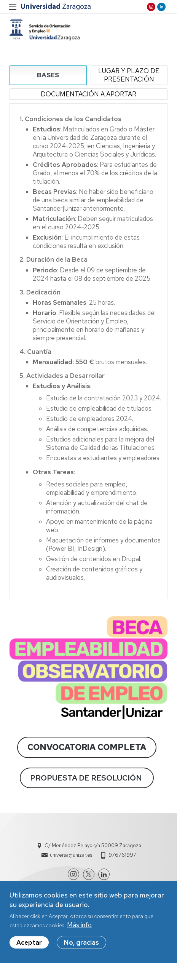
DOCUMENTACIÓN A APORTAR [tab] (88, 94)
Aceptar (29, 944)
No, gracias (81, 944)
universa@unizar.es (71, 855)
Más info (79, 927)
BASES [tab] (48, 75)
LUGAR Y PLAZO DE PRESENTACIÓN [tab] (128, 75)
